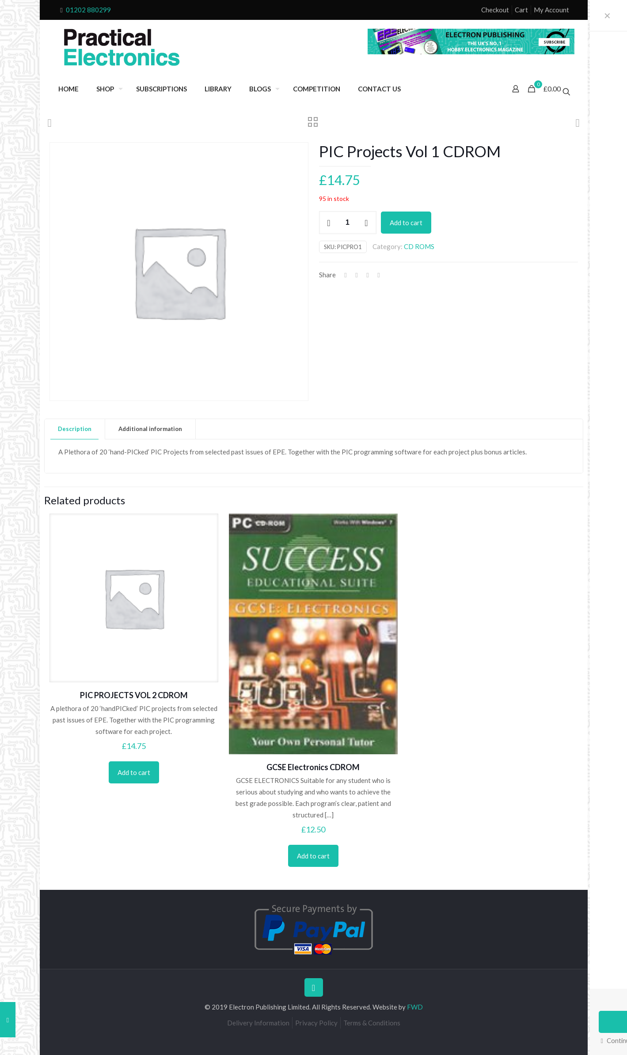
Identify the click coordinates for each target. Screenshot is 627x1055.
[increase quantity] (366, 222)
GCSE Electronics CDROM (313, 767)
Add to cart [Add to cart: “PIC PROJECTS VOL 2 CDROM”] (134, 772)
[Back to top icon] (313, 987)
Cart (521, 10)
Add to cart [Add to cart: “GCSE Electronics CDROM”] (313, 856)
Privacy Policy (316, 1023)
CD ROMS (419, 246)
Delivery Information (258, 1023)
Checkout (495, 10)
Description (74, 428)
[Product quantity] (347, 222)
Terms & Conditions (371, 1023)
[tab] (75, 429)
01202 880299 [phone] (88, 10)
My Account (551, 10)
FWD (415, 1007)
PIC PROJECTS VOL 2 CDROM (134, 695)
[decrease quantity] (329, 222)
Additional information (150, 428)
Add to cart (406, 223)
